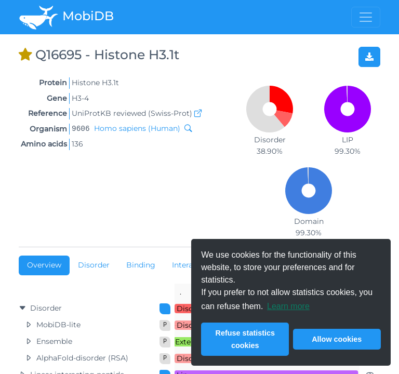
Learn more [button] (288, 306)
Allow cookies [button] (337, 339)
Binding (140, 265)
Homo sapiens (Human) (137, 128)
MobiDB (66, 17)
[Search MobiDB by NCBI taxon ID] (186, 128)
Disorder (94, 265)
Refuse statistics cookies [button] (245, 339)
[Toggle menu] (365, 17)
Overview (44, 265)
